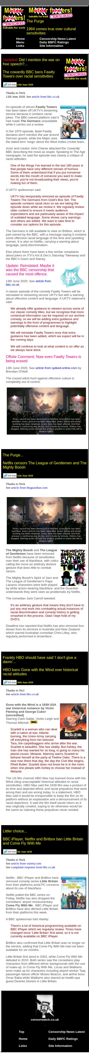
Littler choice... (15, 831)
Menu (20, 42)
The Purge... (13, 455)
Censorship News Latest (58, 39)
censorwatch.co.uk (45, 1018)
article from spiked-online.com (57, 368)
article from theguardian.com (29, 487)
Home (20, 39)
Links (20, 46)
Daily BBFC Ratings (54, 42)
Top (21, 1032)
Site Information (51, 46)
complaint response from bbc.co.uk (33, 867)
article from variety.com (26, 863)
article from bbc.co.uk (45, 96)
